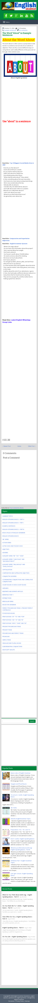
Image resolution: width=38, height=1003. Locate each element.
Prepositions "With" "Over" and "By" (14, 623)
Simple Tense (6, 640)
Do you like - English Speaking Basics (14, 937)
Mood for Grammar (9, 605)
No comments (23, 30)
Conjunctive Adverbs (9, 576)
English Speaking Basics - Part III (13, 529)
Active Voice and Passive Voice (12, 546)
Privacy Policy (20, 1001)
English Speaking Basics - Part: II (13, 519)
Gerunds (5, 588)
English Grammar (19, 999)
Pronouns (6, 636)
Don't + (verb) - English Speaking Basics (22, 839)
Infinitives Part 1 (8, 595)
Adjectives (5, 549)
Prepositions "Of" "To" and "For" (13, 617)
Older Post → (32, 446)
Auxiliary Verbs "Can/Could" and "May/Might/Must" (13, 560)
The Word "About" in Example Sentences (16, 34)
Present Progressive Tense (11, 626)
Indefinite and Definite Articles (12, 591)
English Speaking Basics (10, 536)
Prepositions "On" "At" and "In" (12, 620)
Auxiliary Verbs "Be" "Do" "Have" (13, 556)
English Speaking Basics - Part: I (13, 523)
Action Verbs (6, 543)
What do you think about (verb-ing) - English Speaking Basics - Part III (21, 849)
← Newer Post (6, 446)
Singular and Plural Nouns (11, 643)
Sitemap (27, 1001)
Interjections (6, 598)
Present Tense (7, 630)
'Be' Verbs (5, 539)
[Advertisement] (19, 99)
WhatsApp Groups (8, 650)
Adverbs (5, 552)
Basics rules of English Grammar (13, 533)
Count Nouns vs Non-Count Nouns (14, 585)
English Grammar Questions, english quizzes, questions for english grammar (19, 997)
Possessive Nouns (8, 613)
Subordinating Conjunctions (12, 646)
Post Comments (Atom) (16, 508)
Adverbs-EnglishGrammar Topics (21, 819)
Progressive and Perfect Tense (12, 633)
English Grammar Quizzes (18, 243)
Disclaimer (11, 1001)
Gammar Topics (7, 516)
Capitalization (7, 570)
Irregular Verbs (7, 601)
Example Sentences (10, 30)
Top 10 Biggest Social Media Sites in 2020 (18, 164)
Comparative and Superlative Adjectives (15, 573)
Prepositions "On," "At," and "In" (20, 830)
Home (19, 446)
